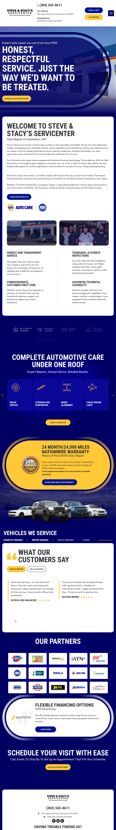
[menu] (111, 13)
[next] (113, 395)
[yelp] (62, 821)
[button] (15, 621)
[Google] (58, 821)
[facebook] (54, 821)
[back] (2, 395)
